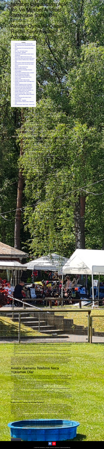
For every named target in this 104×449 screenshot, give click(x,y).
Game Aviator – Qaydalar (20, 100)
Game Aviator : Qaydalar (20, 52)
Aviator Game (18, 78)
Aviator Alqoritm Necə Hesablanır (22, 75)
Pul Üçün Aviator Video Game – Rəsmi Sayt (24, 104)
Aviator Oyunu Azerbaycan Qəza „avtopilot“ (24, 72)
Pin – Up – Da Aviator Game (21, 51)
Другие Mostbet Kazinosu (20, 68)
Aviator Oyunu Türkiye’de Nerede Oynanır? (24, 62)
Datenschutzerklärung (65, 447)
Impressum (56, 447)
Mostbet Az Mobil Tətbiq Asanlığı (22, 80)
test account (23, 19)
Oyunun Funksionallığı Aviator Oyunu (23, 77)
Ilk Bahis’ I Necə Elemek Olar (21, 67)
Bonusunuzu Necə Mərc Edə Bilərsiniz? (24, 87)
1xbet (59, 359)
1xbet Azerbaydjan (16, 439)
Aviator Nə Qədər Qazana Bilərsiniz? (23, 88)
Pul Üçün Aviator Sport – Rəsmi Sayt (23, 93)
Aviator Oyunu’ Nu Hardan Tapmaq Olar (24, 43)
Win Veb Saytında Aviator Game (22, 74)
